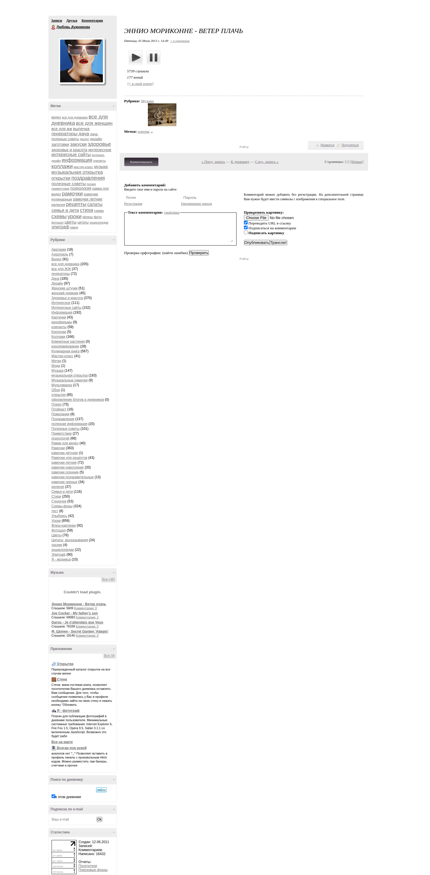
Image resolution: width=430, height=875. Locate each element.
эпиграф (61, 226)
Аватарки (59, 250)
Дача (55, 279)
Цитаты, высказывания (70, 540)
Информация (62, 312)
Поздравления (63, 419)
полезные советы (69, 183)
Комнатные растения (68, 342)
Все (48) (108, 579)
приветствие (61, 188)
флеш (88, 217)
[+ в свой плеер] (141, 83)
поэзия (91, 184)
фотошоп (58, 222)
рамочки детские (65, 453)
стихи (86, 210)
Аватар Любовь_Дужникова (81, 61)
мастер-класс (83, 167)
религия (58, 205)
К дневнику (240, 162)
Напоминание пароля (196, 204)
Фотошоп (59, 530)
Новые (357, 162)
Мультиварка (62, 385)
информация (77, 160)
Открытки (65, 664)
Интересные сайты (66, 308)
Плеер (57, 404)
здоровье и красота (69, 150)
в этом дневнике (68, 797)
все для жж (62, 128)
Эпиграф (59, 555)
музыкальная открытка (77, 172)
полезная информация (70, 424)
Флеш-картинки (64, 526)
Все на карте (62, 742)
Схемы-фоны (62, 506)
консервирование (65, 346)
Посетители (88, 866)
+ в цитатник (179, 40)
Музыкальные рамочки (70, 380)
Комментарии (92, 21)
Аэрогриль (60, 254)
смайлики (172, 212)
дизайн (96, 139)
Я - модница (61, 559)
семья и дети (65, 210)
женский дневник (65, 293)
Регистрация (133, 204)
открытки (61, 178)
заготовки (60, 144)
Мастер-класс (63, 356)
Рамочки (58, 448)
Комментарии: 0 (85, 608)
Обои (56, 390)
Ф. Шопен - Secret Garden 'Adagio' (80, 631)
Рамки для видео (65, 443)
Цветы (57, 535)
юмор (74, 227)
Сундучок (59, 501)
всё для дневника (74, 117)
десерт (84, 139)
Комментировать (141, 161)
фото (98, 217)
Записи (56, 21)
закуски (78, 144)
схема (98, 211)
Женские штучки (65, 288)
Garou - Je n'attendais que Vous (77, 622)
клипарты (99, 160)
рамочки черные (65, 482)
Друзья (71, 21)
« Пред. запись (213, 162)
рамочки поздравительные (73, 477)
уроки (74, 216)
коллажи (62, 166)
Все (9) (109, 656)
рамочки (72, 194)
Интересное (61, 303)
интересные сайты (71, 154)
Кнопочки (59, 332)
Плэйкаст (59, 409)
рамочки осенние (65, 472)
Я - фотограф (68, 711)
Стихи (56, 496)
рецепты (76, 204)
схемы (59, 216)
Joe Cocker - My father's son (75, 613)
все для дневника (66, 264)
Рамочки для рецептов (69, 458)
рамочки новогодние (68, 467)
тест (55, 511)
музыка (100, 166)
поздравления (88, 178)
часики (57, 545)
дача (83, 133)
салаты (95, 204)
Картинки (59, 317)
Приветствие (62, 434)
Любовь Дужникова (53, 27)
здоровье (99, 144)
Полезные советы (66, 429)
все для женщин (94, 123)
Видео (57, 259)
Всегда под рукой (72, 748)
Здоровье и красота (67, 298)
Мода (56, 366)
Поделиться (350, 145)
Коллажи (59, 337)
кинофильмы (62, 322)
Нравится (327, 145)
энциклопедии (99, 222)
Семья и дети (62, 492)
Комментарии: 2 (87, 617)
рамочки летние (87, 199)
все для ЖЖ (61, 269)
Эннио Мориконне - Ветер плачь (79, 604)
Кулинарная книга (66, 351)
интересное (99, 149)
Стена (62, 679)
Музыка (58, 371)
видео (56, 117)
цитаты (83, 222)
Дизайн (57, 283)
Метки (56, 361)
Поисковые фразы (93, 870)
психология (80, 188)
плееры (144, 131)
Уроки (56, 521)
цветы (70, 222)
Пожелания (61, 414)
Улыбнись (59, 516)
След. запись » (266, 162)
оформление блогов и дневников (78, 400)
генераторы (65, 133)
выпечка (81, 128)
